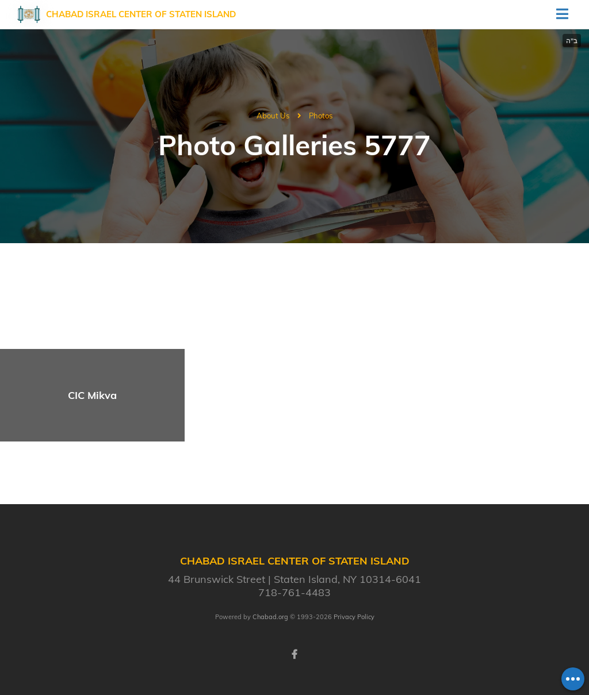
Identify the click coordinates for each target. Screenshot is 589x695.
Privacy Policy (354, 617)
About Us (273, 115)
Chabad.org (270, 617)
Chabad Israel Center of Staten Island (141, 14)
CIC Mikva (92, 395)
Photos (320, 115)
